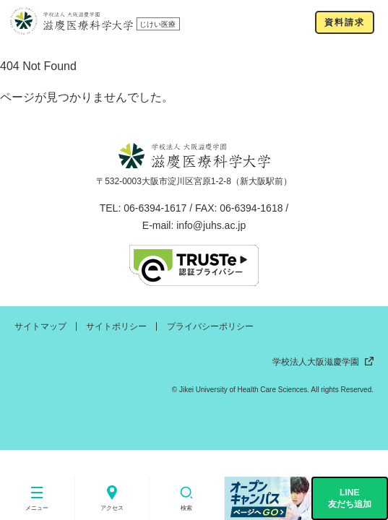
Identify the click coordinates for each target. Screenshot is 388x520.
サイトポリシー (116, 326)
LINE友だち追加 (349, 498)
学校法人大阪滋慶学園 (323, 362)
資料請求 (344, 22)
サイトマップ (40, 326)
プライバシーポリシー (210, 326)
